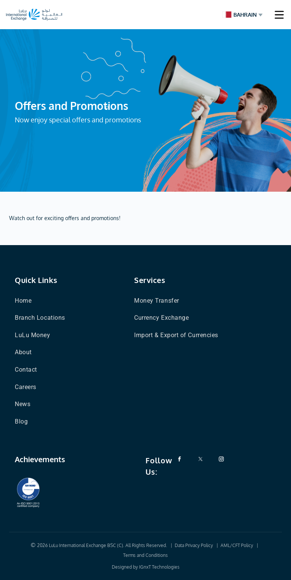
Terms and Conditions (145, 555)
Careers (25, 387)
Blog (21, 421)
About (23, 352)
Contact (26, 369)
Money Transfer (156, 300)
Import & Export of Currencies (176, 335)
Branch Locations (40, 317)
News (22, 404)
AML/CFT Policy (237, 545)
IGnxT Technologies (159, 567)
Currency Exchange (161, 317)
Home (23, 300)
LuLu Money (32, 335)
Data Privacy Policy (194, 545)
